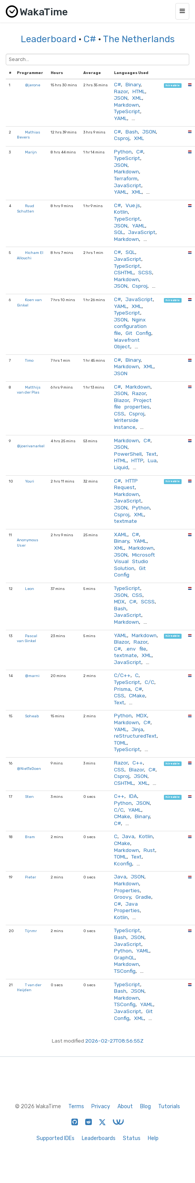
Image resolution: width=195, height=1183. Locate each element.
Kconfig (123, 863)
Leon (29, 589)
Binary (133, 84)
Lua (152, 460)
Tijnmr (31, 931)
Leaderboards (99, 1138)
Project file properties (133, 403)
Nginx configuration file (130, 326)
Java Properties (127, 907)
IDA (133, 796)
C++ (137, 763)
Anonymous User (27, 542)
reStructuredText (135, 736)
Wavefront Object (127, 343)
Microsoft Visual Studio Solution (134, 561)
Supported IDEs (55, 1138)
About (125, 1106)
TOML (120, 743)
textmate (125, 521)
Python (123, 151)
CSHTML (124, 272)
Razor (121, 91)
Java (128, 836)
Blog (145, 1106)
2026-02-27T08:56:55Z (114, 1041)
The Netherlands (139, 39)
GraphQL (124, 957)
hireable (172, 85)
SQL (119, 232)
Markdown (126, 105)
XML (137, 98)
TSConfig (125, 971)
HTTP (137, 460)
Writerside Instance (126, 423)
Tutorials (169, 1106)
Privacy (100, 1106)
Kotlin (121, 212)
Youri (29, 481)
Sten (29, 796)
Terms (76, 1106)
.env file (136, 649)
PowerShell (128, 454)
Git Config (138, 333)
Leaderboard (48, 39)
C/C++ (122, 675)
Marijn (31, 152)
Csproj (121, 138)
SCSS (145, 272)
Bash (132, 132)
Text (151, 454)
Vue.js (133, 205)
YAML (120, 118)
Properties (127, 890)
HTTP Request (126, 484)
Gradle (143, 897)
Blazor (121, 400)
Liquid (121, 467)
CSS (119, 413)
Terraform (125, 178)
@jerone (32, 85)
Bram (30, 837)
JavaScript (127, 185)
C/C (149, 682)
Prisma (122, 689)
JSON (120, 98)
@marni (32, 676)
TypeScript (127, 111)
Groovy (122, 897)
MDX (119, 601)
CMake (137, 695)
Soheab (32, 716)
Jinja (137, 729)
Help (153, 1138)
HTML (138, 91)
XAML (120, 534)
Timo (29, 360)
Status (131, 1138)
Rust (149, 850)
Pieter (30, 877)
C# (90, 39)
